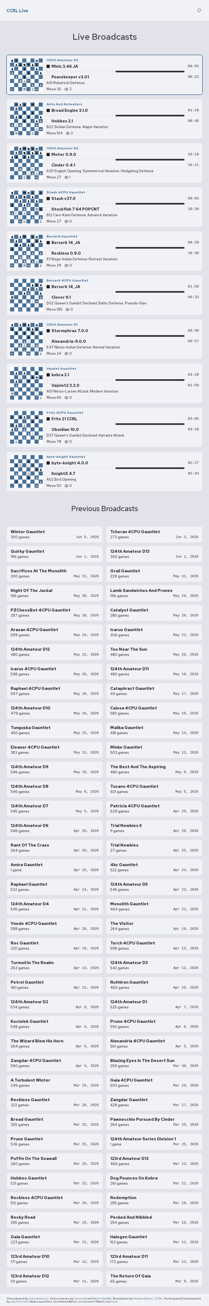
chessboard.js (38, 1298)
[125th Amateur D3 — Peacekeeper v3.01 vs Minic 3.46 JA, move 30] (104, 75)
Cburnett (80, 1298)
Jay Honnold (19, 1301)
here (114, 1301)
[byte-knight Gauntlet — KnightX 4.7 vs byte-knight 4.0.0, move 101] (104, 471)
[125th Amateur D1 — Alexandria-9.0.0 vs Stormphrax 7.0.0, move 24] (104, 339)
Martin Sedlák (102, 1298)
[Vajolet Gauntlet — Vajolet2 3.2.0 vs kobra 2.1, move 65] (104, 383)
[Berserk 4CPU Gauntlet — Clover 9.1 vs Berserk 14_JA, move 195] (104, 295)
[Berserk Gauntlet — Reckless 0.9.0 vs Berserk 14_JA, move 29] (104, 251)
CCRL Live (17, 11)
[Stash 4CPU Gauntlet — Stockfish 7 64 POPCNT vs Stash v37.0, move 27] (104, 207)
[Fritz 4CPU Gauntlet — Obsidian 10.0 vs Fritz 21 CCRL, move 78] (104, 427)
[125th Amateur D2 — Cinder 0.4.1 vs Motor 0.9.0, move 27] (104, 163)
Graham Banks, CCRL (147, 1298)
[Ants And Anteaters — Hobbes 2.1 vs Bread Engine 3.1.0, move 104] (104, 119)
